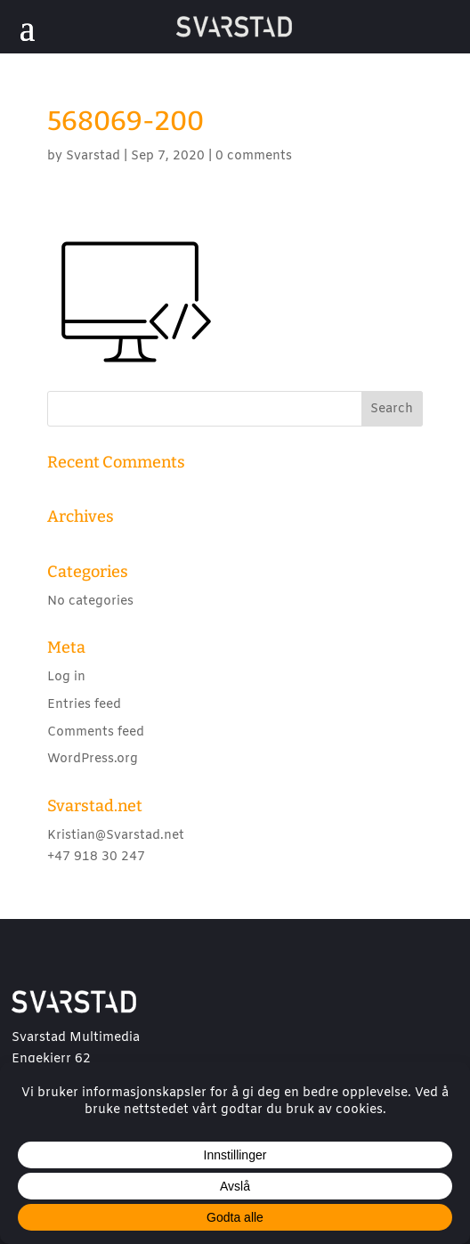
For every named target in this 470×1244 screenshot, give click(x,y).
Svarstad (93, 156)
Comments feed (95, 732)
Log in (66, 677)
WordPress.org (92, 759)
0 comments (253, 156)
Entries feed (84, 704)
